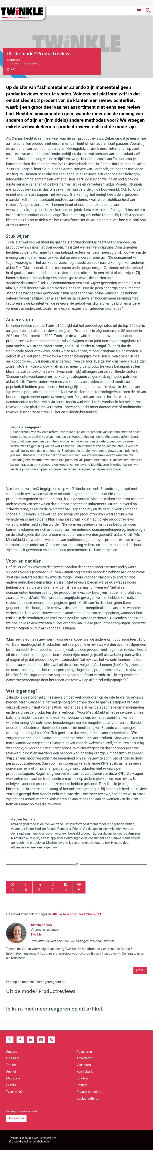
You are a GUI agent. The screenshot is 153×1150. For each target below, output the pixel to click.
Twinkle (36, 934)
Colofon (82, 1078)
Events (11, 1085)
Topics (11, 1065)
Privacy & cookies (89, 1092)
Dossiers (12, 1058)
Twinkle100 (14, 1092)
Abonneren (84, 1052)
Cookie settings (87, 1098)
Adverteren (84, 1058)
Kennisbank (84, 1072)
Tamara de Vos (31, 63)
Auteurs (11, 1052)
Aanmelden (16, 1118)
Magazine (13, 1078)
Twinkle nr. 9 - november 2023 (79, 914)
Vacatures (83, 1065)
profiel (140, 970)
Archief (11, 1072)
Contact (81, 1085)
